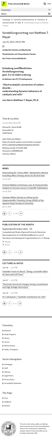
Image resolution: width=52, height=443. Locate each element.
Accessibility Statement (12, 383)
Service (6, 342)
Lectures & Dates (8, 23)
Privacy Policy (9, 379)
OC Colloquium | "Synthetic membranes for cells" (24, 296)
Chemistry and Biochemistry (24, 19)
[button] (4, 213)
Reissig (7, 241)
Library (6, 338)
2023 (19, 23)
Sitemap (7, 372)
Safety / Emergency (11, 349)
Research (7, 330)
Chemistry (41, 19)
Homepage (6, 19)
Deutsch (7, 406)
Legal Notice (8, 376)
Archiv (7, 244)
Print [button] (6, 398)
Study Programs (10, 334)
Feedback (7, 402)
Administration (9, 346)
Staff (6, 368)
